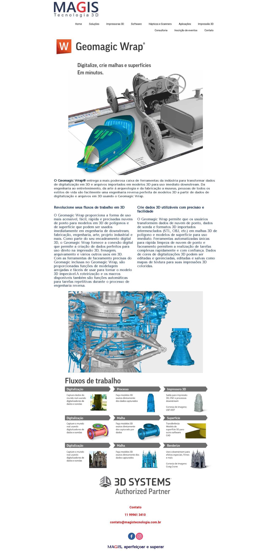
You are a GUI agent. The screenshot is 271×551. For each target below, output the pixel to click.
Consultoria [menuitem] (161, 30)
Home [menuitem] (78, 24)
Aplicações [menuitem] (185, 24)
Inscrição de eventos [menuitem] (186, 30)
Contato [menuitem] (209, 30)
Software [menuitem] (136, 24)
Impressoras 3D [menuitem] (115, 24)
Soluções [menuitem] (94, 24)
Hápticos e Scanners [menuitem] (160, 24)
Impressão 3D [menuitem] (206, 24)
